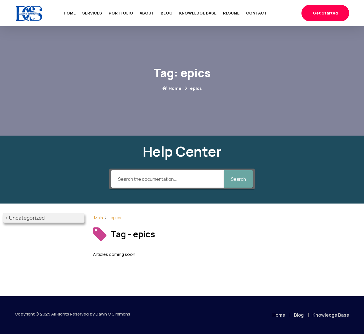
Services (92, 13)
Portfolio (121, 13)
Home (70, 13)
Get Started (325, 13)
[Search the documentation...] (167, 179)
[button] (43, 218)
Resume (231, 13)
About (147, 13)
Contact (256, 13)
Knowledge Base (197, 13)
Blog (167, 13)
